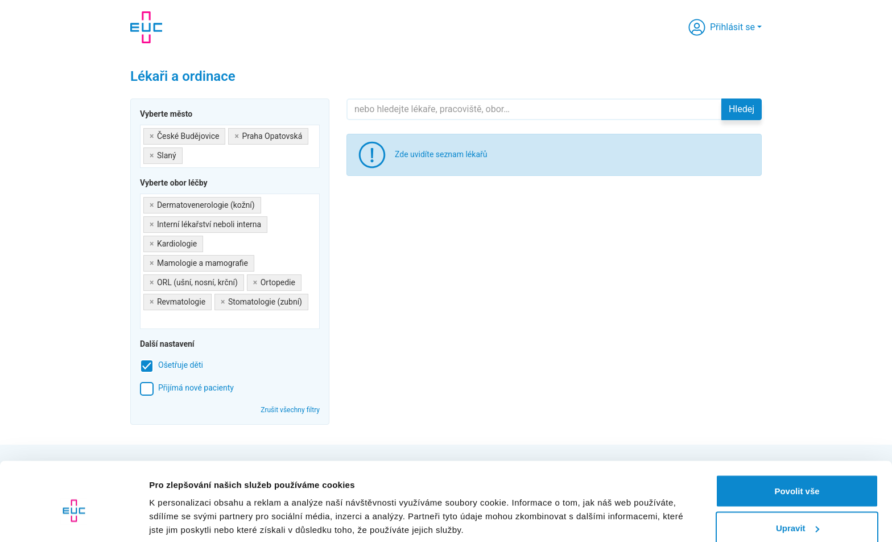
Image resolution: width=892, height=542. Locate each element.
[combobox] (230, 146)
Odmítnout (797, 511)
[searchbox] (188, 153)
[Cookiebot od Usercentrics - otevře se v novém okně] (73, 519)
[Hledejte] (534, 109)
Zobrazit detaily (181, 507)
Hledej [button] (741, 109)
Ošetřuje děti (180, 364)
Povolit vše (796, 437)
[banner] (146, 27)
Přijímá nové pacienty (196, 387)
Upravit (797, 474)
